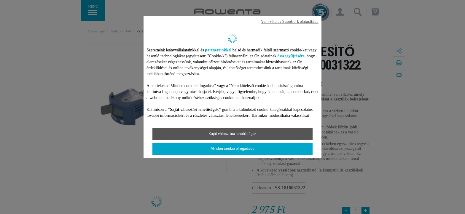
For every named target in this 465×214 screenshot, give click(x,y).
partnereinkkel (218, 50)
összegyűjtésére (291, 56)
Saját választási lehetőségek (232, 134)
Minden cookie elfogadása (232, 149)
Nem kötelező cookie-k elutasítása (290, 22)
